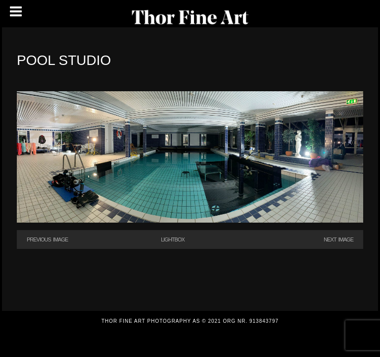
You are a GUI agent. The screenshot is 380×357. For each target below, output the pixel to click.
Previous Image (47, 239)
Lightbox (173, 239)
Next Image (338, 239)
